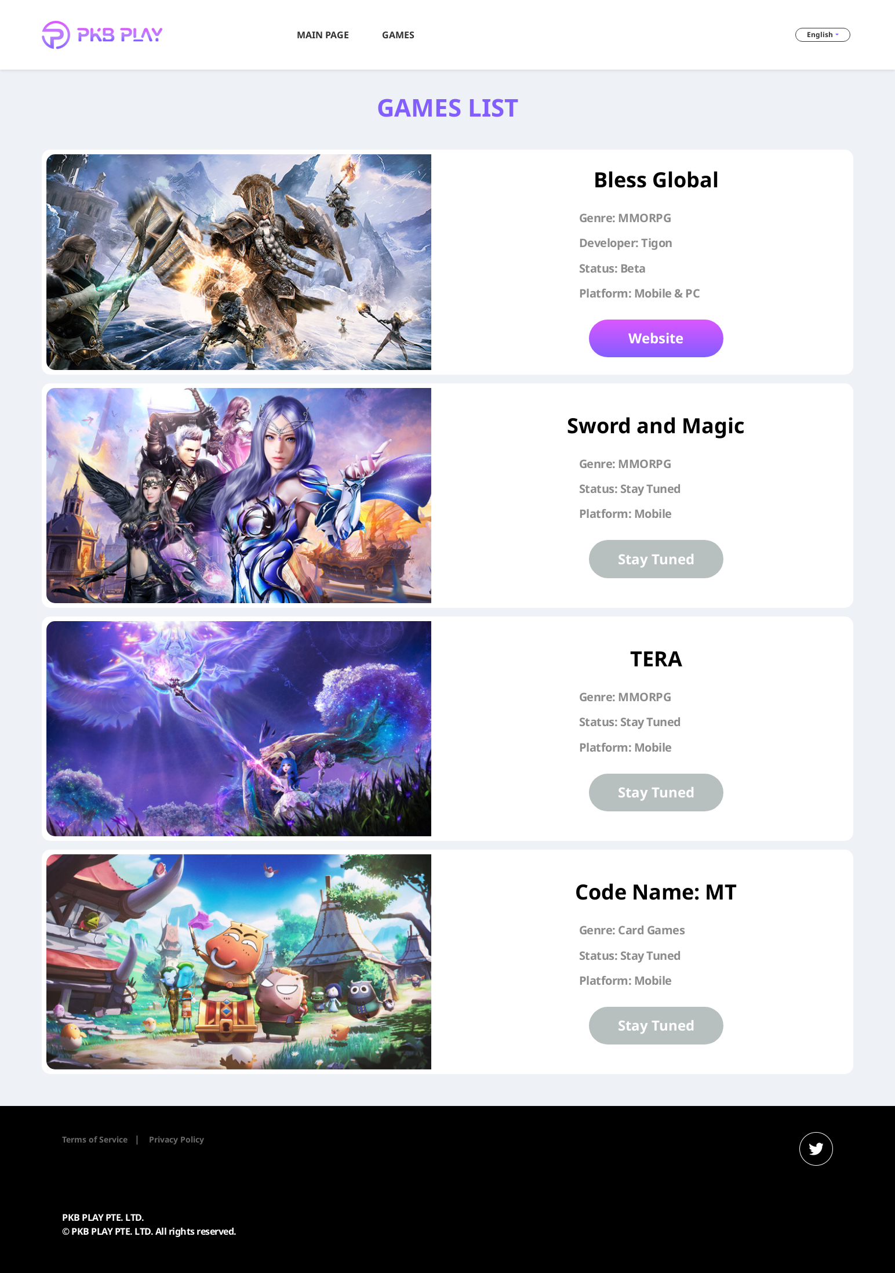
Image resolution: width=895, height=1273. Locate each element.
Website (655, 337)
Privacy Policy (176, 1139)
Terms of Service (95, 1139)
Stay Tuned (656, 558)
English (820, 34)
